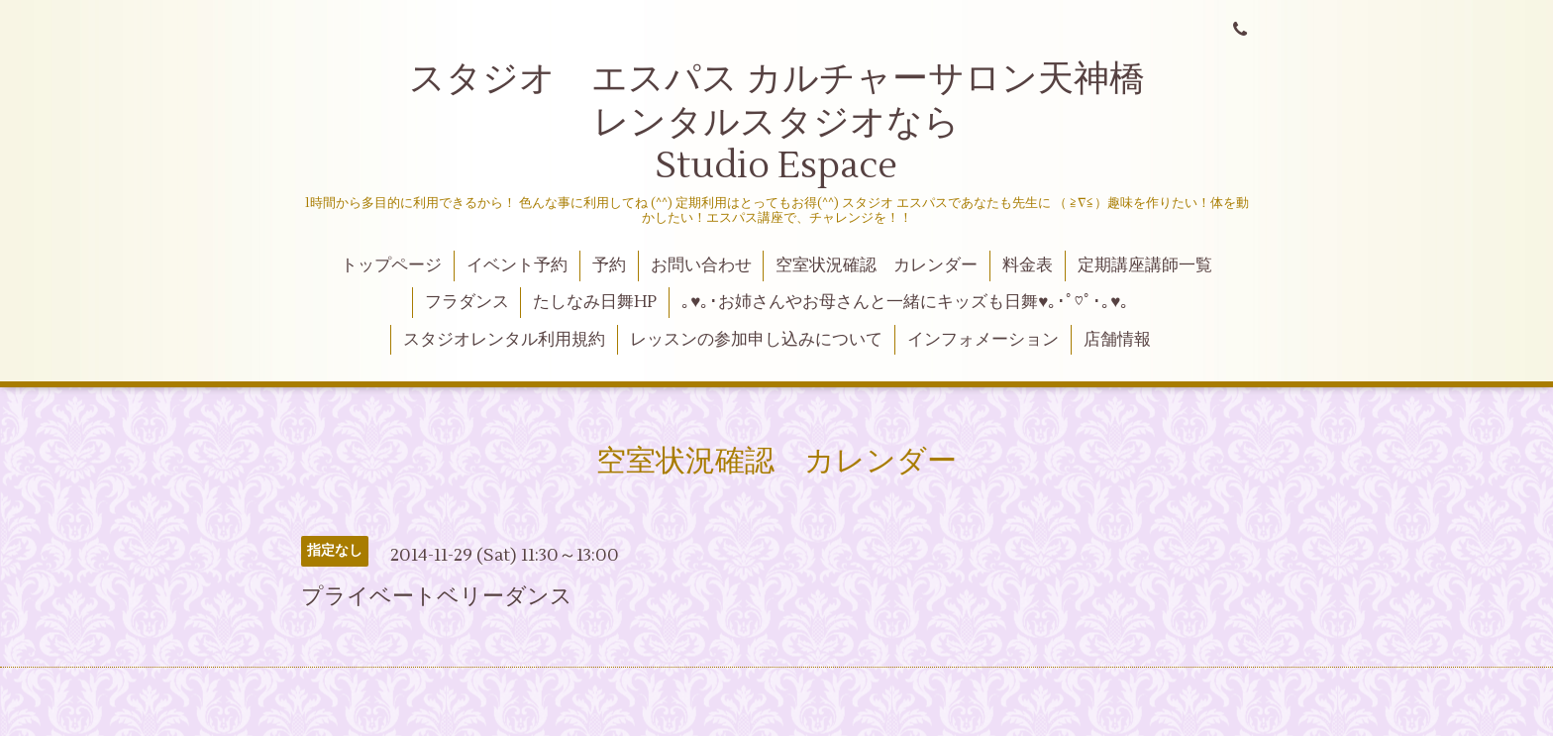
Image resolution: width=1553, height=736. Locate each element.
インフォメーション (983, 340)
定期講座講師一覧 (1145, 265)
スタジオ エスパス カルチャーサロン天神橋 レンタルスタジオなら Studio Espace (816, 122)
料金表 (1027, 265)
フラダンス (467, 302)
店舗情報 (1117, 340)
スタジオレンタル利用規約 (504, 340)
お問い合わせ (701, 265)
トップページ (391, 265)
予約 (609, 265)
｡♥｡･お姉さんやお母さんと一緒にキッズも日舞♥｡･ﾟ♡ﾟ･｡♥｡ (905, 302)
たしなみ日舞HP (595, 302)
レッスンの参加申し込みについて (756, 340)
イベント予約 (517, 265)
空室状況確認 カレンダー (877, 265)
